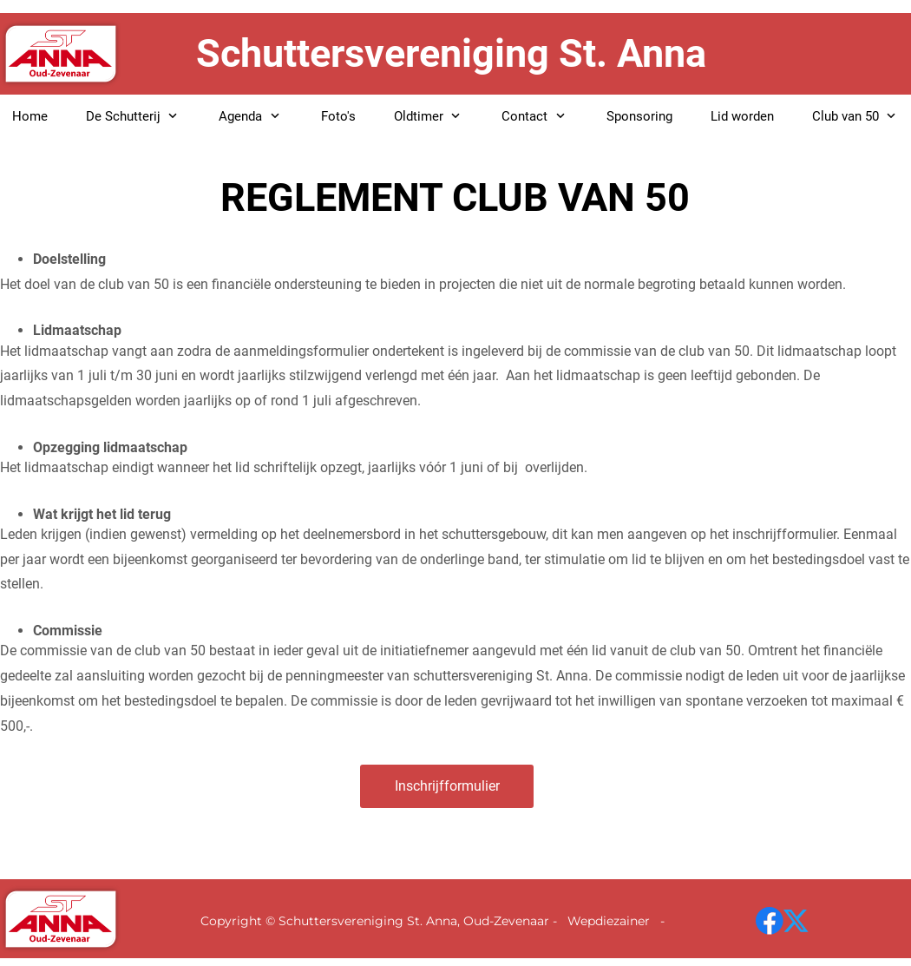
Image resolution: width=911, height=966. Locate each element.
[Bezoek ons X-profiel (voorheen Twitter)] (797, 921)
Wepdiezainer (610, 921)
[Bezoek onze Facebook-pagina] (769, 921)
